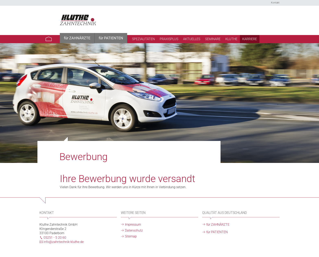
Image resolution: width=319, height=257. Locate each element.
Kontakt (275, 2)
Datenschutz (134, 230)
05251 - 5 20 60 (55, 237)
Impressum (133, 224)
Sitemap (131, 236)
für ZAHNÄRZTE (217, 224)
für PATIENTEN (217, 232)
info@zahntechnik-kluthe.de (64, 242)
